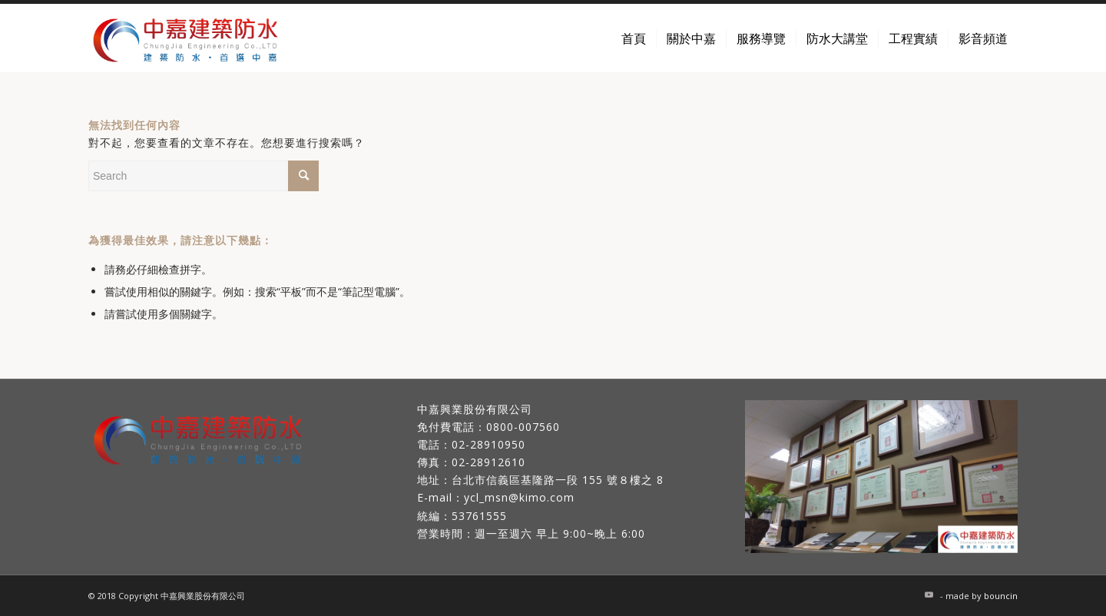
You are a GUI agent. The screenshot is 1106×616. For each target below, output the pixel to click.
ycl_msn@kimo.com (519, 497)
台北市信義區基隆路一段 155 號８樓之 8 (558, 479)
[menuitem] (633, 38)
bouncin (1001, 595)
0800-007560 (523, 426)
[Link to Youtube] (928, 594)
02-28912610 (488, 462)
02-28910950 (488, 444)
